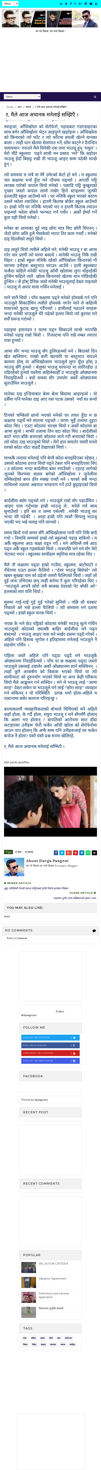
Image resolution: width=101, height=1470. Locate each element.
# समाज (29, 852)
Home (10, 106)
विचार (25, 1345)
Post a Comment (17, 938)
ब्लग (19, 106)
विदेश (34, 1345)
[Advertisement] (50, 64)
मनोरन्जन (68, 1338)
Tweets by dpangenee (34, 1100)
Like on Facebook (51, 1045)
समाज (28, 106)
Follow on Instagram (51, 1061)
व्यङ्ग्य (43, 1345)
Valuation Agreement (52, 1278)
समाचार (53, 1345)
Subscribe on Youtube (51, 1053)
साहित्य (72, 1345)
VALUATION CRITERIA (53, 1264)
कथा (24, 1338)
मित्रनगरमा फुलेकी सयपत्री (51, 1308)
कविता (33, 1338)
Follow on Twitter (51, 1037)
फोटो (51, 1338)
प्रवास (42, 1338)
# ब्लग (18, 852)
